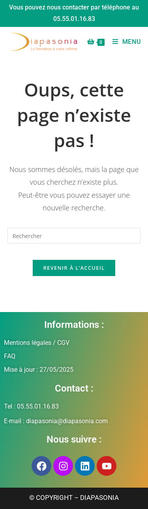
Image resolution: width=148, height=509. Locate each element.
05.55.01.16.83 (74, 19)
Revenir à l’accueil (74, 267)
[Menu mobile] (124, 41)
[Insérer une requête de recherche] (74, 236)
